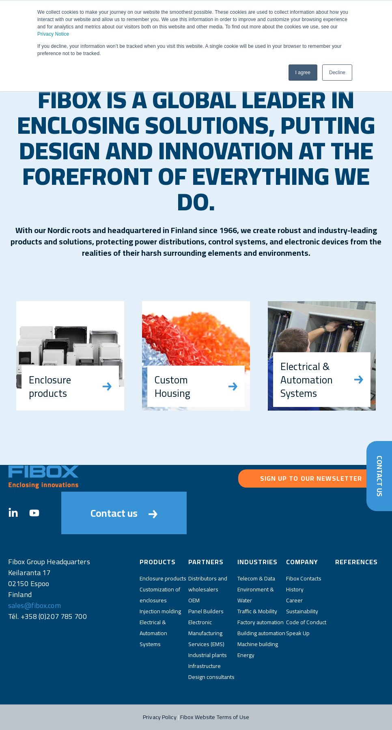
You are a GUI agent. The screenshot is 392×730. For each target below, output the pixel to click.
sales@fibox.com (34, 605)
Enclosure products (163, 578)
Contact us (123, 512)
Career (294, 600)
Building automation (261, 633)
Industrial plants (207, 655)
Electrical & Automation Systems (153, 633)
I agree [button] (302, 72)
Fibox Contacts (303, 578)
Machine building (257, 644)
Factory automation (260, 622)
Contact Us (379, 476)
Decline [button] (337, 72)
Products (158, 562)
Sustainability (302, 611)
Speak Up (298, 633)
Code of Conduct (306, 622)
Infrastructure (204, 666)
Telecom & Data (256, 578)
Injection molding (160, 611)
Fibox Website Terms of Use (214, 717)
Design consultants (211, 677)
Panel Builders (206, 611)
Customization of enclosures (160, 595)
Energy (245, 655)
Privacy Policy (160, 717)
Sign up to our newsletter (311, 478)
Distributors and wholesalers (207, 584)
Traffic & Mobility (257, 611)
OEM (194, 600)
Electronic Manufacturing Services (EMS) (206, 633)
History (295, 589)
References (356, 562)
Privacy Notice (53, 34)
